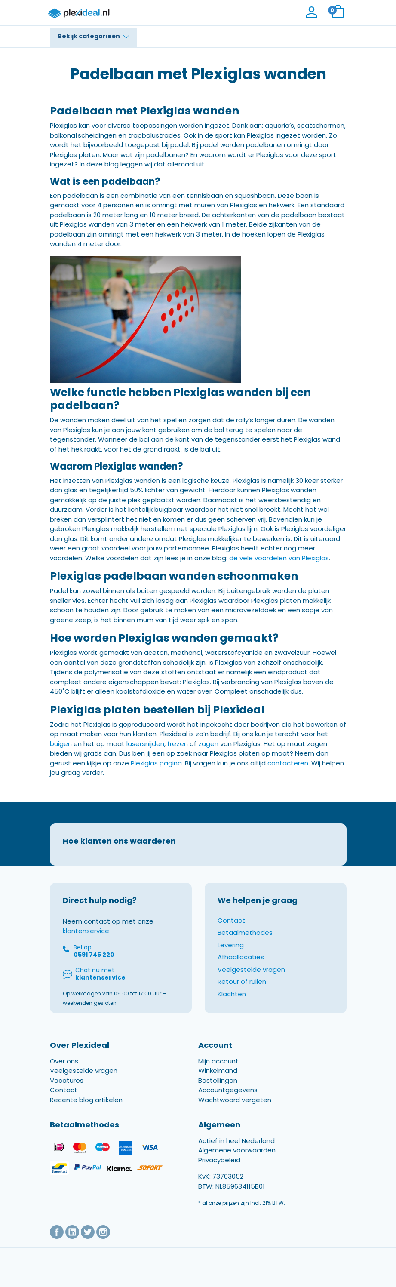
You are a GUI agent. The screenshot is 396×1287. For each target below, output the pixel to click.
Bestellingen (217, 1080)
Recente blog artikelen (86, 1099)
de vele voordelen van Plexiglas (279, 557)
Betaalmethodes (245, 932)
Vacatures (66, 1080)
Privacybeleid (219, 1159)
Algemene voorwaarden (237, 1150)
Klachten (232, 993)
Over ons (64, 1061)
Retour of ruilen (242, 981)
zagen (208, 743)
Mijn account (218, 1061)
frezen (177, 743)
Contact (231, 920)
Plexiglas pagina (156, 763)
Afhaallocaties (241, 956)
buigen (61, 743)
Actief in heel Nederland (236, 1140)
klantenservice (86, 930)
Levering (231, 944)
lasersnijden (145, 743)
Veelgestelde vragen (251, 969)
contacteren (287, 763)
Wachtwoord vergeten (234, 1099)
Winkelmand (217, 1070)
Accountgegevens (228, 1089)
